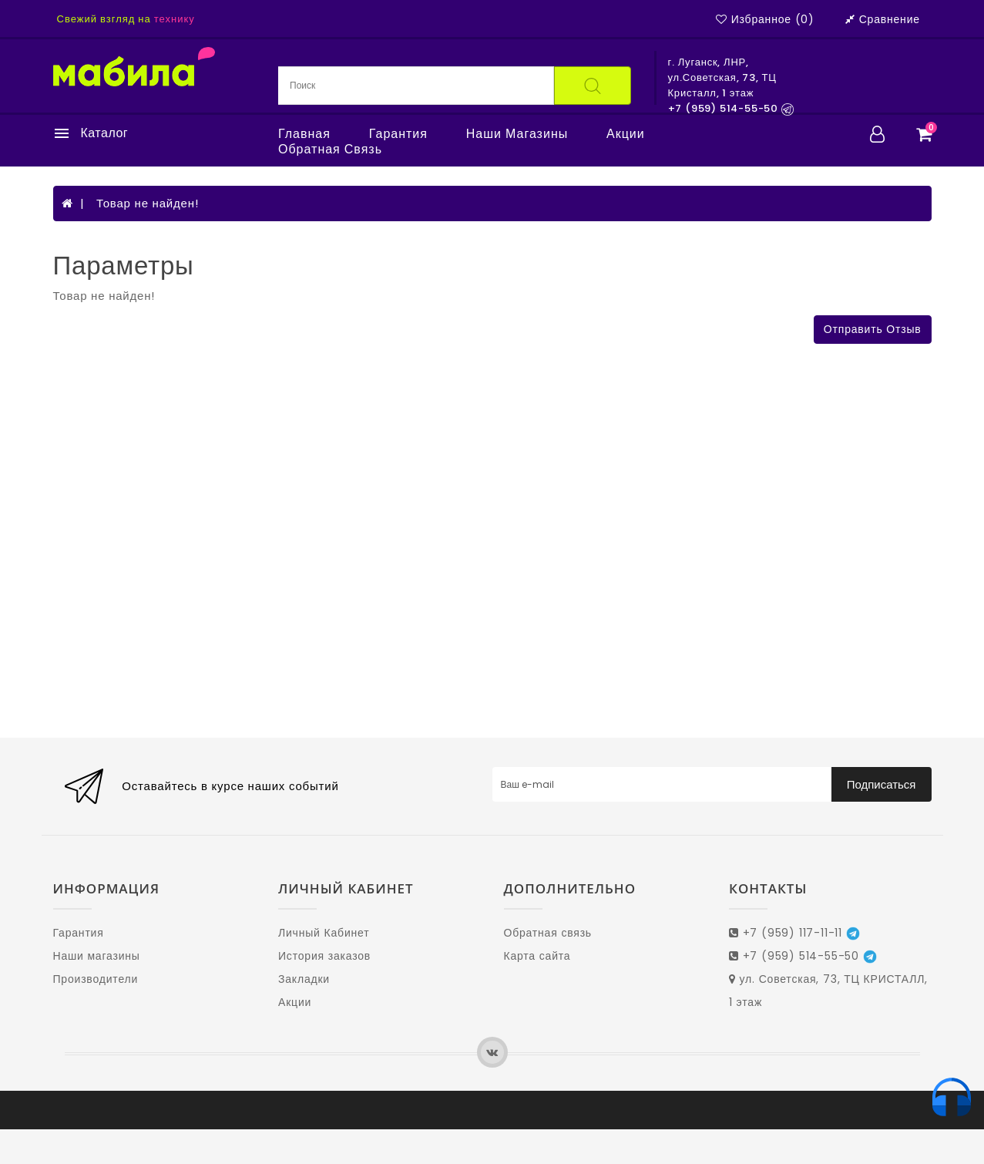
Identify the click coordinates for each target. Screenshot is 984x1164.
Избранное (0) (765, 19)
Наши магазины (517, 134)
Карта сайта (537, 956)
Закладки (304, 979)
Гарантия (398, 134)
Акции (625, 134)
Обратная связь (330, 149)
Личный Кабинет (323, 932)
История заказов (324, 956)
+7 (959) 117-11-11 (794, 932)
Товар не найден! (147, 203)
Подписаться (881, 784)
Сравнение (882, 19)
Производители (96, 979)
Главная (304, 134)
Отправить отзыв (873, 329)
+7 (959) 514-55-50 (803, 956)
